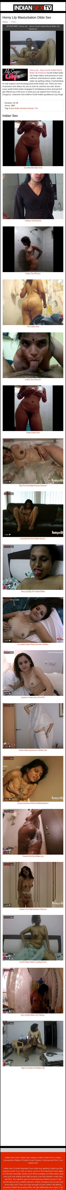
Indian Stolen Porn (46, 1170)
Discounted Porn (50, 1172)
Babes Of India (21, 1172)
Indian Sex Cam (12, 1170)
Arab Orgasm (36, 1172)
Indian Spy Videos (28, 1170)
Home (4, 21)
